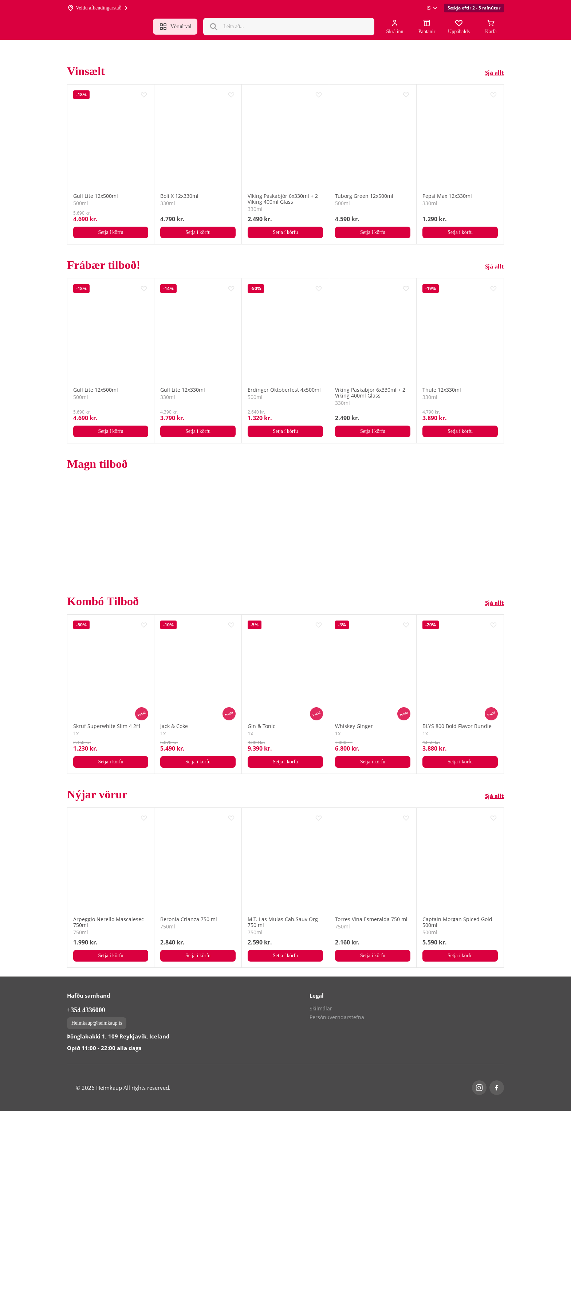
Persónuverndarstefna (337, 1213)
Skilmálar (321, 1205)
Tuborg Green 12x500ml (364, 196)
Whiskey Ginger (354, 726)
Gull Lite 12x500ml (95, 196)
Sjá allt (494, 72)
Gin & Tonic (261, 726)
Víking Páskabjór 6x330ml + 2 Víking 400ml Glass (283, 199)
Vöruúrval (175, 26)
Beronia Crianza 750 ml (188, 919)
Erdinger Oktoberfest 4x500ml (284, 390)
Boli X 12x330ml (179, 196)
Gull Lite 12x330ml (182, 390)
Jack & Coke (174, 726)
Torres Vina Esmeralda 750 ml (371, 919)
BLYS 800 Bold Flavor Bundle (457, 726)
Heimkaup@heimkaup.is (96, 1219)
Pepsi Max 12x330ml (447, 196)
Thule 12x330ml (441, 390)
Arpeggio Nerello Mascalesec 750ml (108, 922)
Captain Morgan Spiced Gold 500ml (457, 922)
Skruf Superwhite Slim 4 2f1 (107, 726)
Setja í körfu (110, 232)
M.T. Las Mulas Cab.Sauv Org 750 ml (283, 922)
